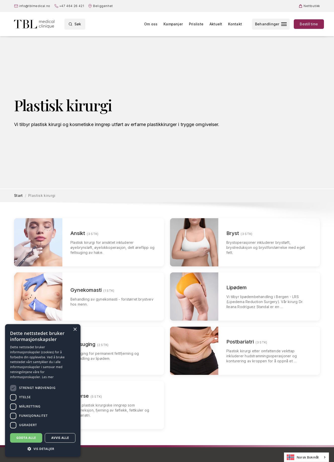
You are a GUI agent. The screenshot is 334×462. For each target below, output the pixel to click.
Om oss (150, 24)
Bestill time (309, 24)
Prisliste (196, 24)
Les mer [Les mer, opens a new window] (48, 377)
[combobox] (306, 457)
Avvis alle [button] (60, 438)
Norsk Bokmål (303, 457)
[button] (42, 449)
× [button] (75, 329)
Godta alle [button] (26, 438)
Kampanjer (173, 24)
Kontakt (235, 24)
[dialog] (42, 390)
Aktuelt (216, 24)
